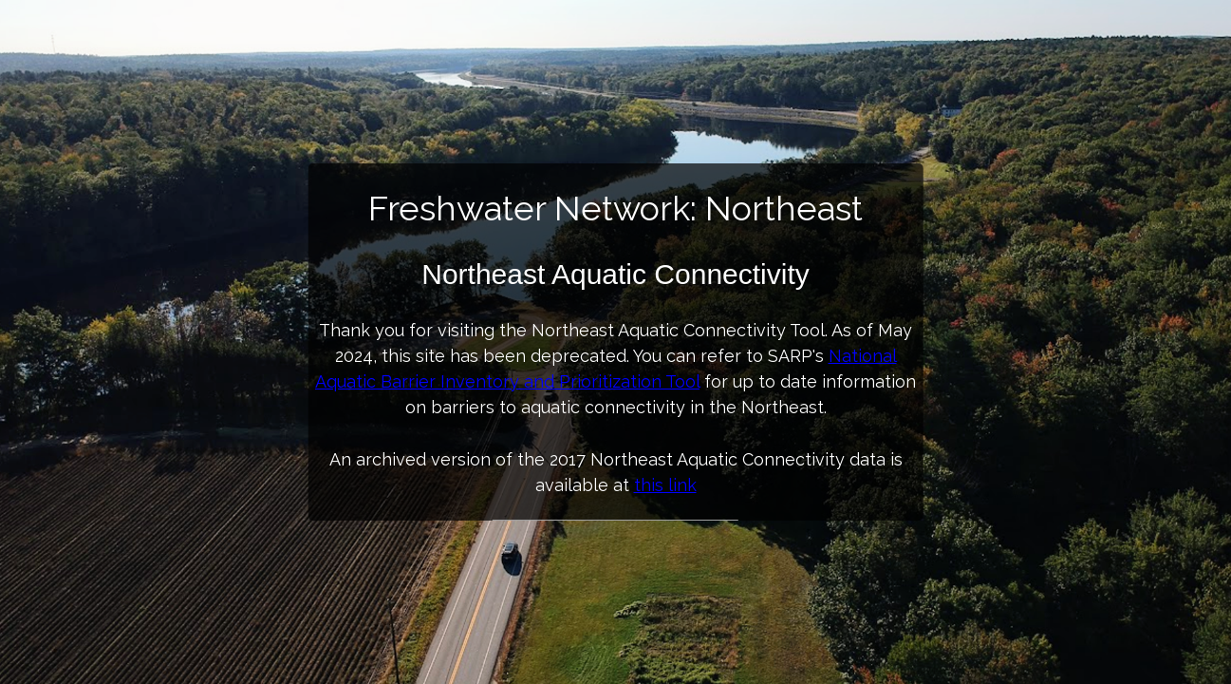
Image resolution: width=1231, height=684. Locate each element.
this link (665, 485)
